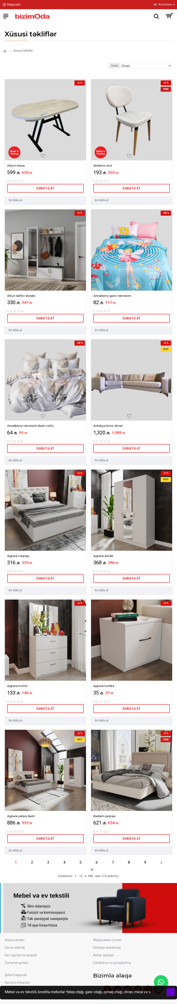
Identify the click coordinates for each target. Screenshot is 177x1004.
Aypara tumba (103, 686)
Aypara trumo (17, 686)
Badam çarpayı (104, 816)
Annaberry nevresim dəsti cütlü (30, 425)
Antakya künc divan (108, 425)
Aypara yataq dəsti (21, 816)
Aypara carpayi (18, 556)
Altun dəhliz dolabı (21, 295)
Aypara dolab (103, 556)
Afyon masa (16, 165)
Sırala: (115, 65)
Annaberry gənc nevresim (112, 295)
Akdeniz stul (102, 165)
